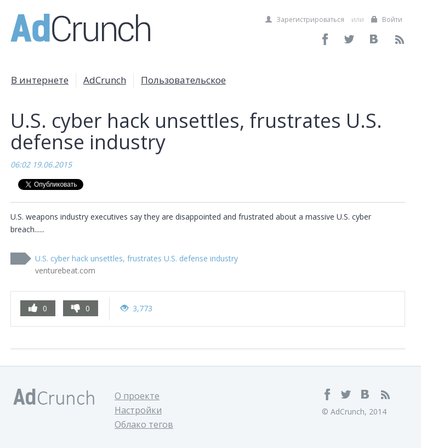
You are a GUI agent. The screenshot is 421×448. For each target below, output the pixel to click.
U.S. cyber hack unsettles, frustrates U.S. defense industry (136, 258)
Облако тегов (144, 424)
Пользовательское (183, 80)
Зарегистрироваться (304, 19)
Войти (386, 19)
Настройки (138, 410)
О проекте (137, 396)
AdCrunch (104, 80)
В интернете (40, 80)
